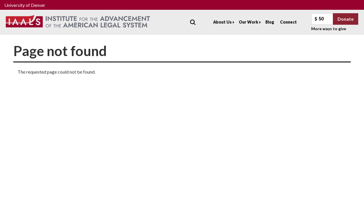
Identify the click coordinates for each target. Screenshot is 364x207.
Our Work (248, 22)
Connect (288, 22)
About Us (222, 22)
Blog (269, 22)
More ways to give (328, 28)
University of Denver (24, 5)
